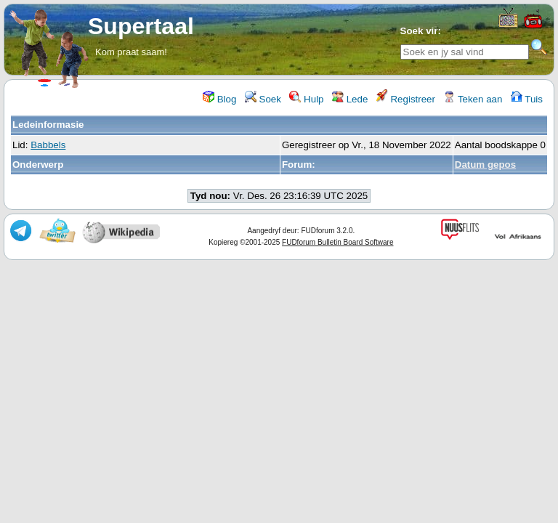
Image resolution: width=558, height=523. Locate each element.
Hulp (306, 99)
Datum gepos (485, 164)
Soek (263, 99)
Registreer (405, 99)
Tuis (527, 99)
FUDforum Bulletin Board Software (337, 242)
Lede (350, 99)
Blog (219, 99)
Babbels (48, 144)
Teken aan (472, 99)
